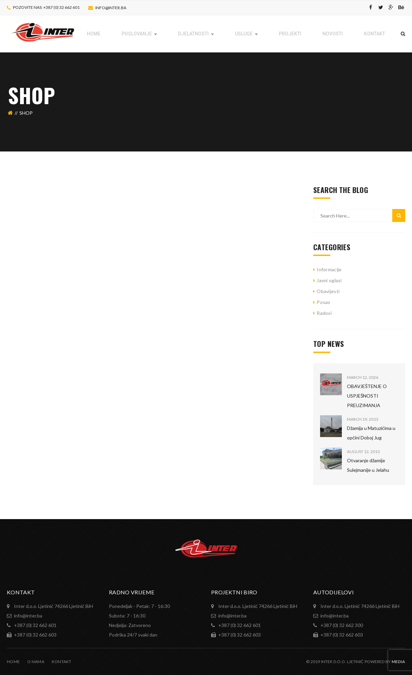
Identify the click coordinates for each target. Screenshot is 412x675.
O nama (35, 661)
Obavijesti (328, 291)
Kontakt (62, 661)
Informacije (329, 269)
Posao (323, 302)
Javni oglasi (329, 280)
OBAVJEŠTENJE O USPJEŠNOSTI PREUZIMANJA (367, 395)
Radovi (324, 313)
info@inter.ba (110, 7)
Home (13, 661)
